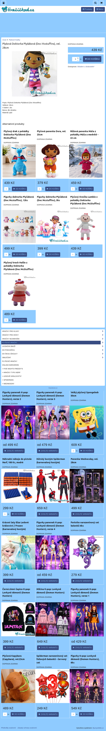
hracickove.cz (53, 388)
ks (7, 189)
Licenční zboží (53, 346)
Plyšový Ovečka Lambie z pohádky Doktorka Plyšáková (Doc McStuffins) (85, 200)
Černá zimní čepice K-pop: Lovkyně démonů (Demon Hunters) (16, 592)
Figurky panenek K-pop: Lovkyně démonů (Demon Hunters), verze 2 (16, 395)
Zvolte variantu (13, 451)
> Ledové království (11, 376)
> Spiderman (7, 380)
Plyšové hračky (53, 342)
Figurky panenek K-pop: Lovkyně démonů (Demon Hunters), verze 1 (84, 592)
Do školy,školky (53, 354)
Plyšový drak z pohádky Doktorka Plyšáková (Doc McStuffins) (17, 134)
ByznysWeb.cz (98, 728)
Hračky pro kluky (53, 331)
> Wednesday (8, 384)
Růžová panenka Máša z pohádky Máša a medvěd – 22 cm (84, 134)
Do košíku (92, 59)
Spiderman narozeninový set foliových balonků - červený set (52, 659)
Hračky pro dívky (53, 335)
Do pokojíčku (53, 350)
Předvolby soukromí (8, 728)
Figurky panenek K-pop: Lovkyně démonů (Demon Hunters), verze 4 (50, 525)
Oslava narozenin (10, 365)
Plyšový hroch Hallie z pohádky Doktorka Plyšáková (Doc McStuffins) (18, 266)
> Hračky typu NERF (11, 372)
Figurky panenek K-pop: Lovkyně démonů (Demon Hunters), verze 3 (50, 395)
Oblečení (53, 357)
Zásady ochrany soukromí (27, 728)
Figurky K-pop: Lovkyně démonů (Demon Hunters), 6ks (85, 659)
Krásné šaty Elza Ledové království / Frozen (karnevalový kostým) (15, 525)
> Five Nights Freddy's (12, 369)
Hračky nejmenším (53, 339)
